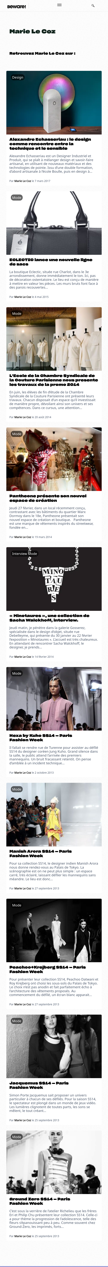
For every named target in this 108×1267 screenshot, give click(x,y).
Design (17, 77)
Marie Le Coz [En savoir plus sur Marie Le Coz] (22, 181)
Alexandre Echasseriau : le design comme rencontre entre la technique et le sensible (50, 144)
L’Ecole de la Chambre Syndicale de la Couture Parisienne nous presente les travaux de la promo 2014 (53, 380)
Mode (16, 197)
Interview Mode (24, 553)
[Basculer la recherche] (93, 5)
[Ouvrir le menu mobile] (59, 5)
